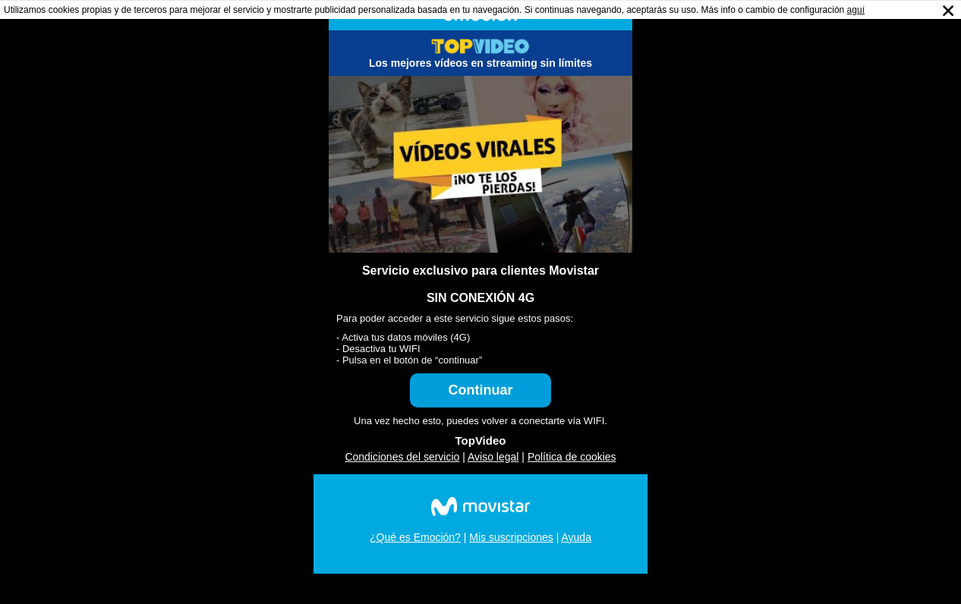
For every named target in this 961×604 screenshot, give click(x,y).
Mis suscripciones (511, 537)
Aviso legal (493, 457)
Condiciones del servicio (402, 457)
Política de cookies (572, 457)
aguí (856, 10)
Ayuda (576, 537)
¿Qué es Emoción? (415, 537)
